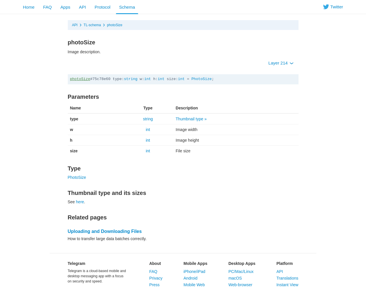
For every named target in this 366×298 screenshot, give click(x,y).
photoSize (114, 25)
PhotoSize (202, 79)
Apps (65, 7)
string (131, 79)
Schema (127, 7)
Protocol (102, 7)
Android (190, 278)
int (147, 79)
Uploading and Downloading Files (105, 231)
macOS (235, 278)
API (82, 7)
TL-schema (92, 25)
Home (29, 7)
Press (154, 284)
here (80, 202)
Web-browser (240, 284)
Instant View (287, 284)
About (155, 263)
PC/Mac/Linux (241, 271)
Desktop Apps (242, 263)
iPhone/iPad (194, 271)
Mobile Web (194, 284)
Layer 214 (281, 62)
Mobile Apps (195, 263)
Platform (284, 263)
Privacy (155, 278)
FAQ (47, 7)
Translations (287, 278)
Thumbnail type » (191, 119)
